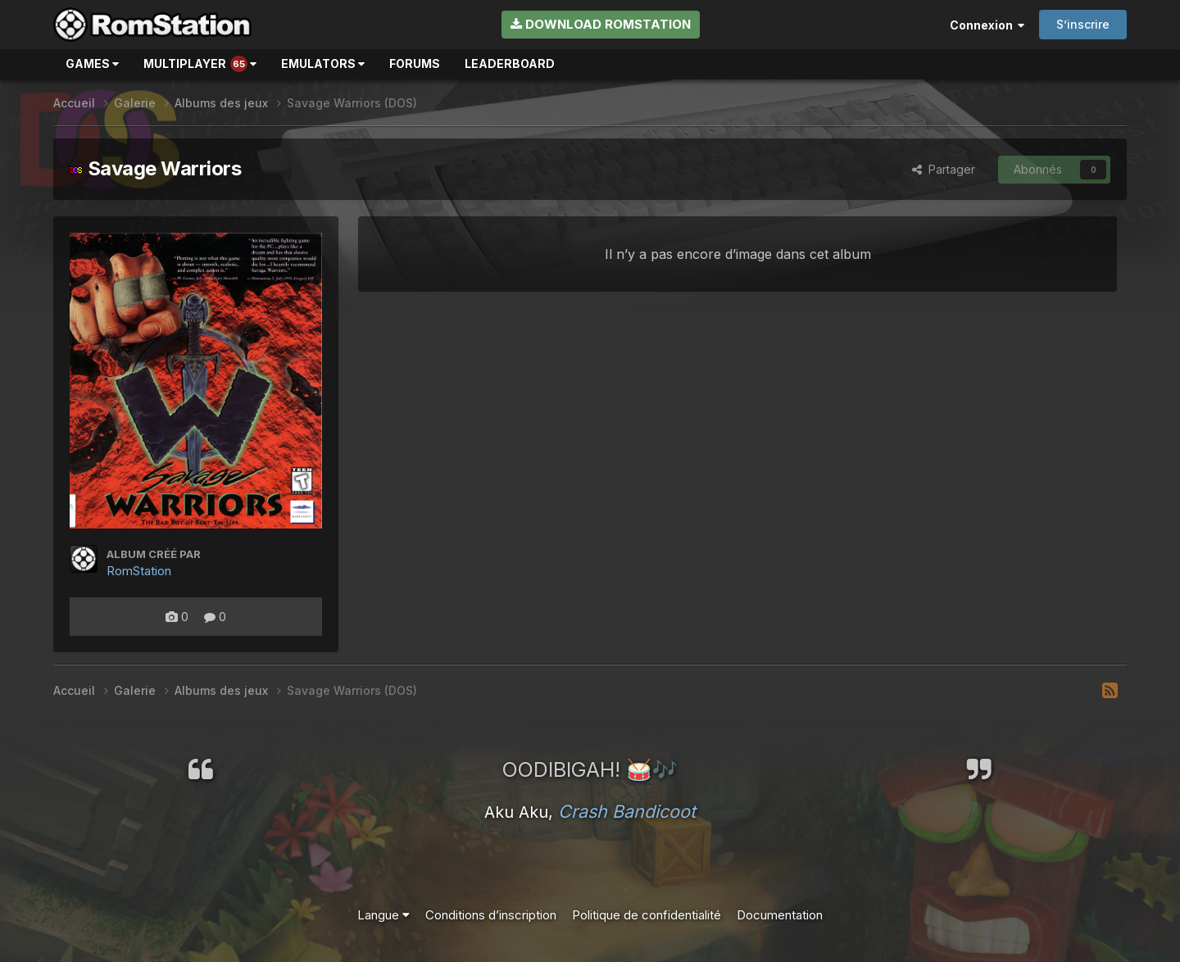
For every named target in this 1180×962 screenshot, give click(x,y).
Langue (383, 915)
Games (92, 63)
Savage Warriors (155, 168)
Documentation (780, 915)
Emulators (323, 63)
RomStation (139, 571)
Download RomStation (601, 24)
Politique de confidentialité (646, 915)
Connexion (987, 25)
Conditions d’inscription (490, 915)
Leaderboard (510, 63)
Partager (943, 169)
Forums (414, 63)
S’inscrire (1083, 24)
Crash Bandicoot (627, 811)
